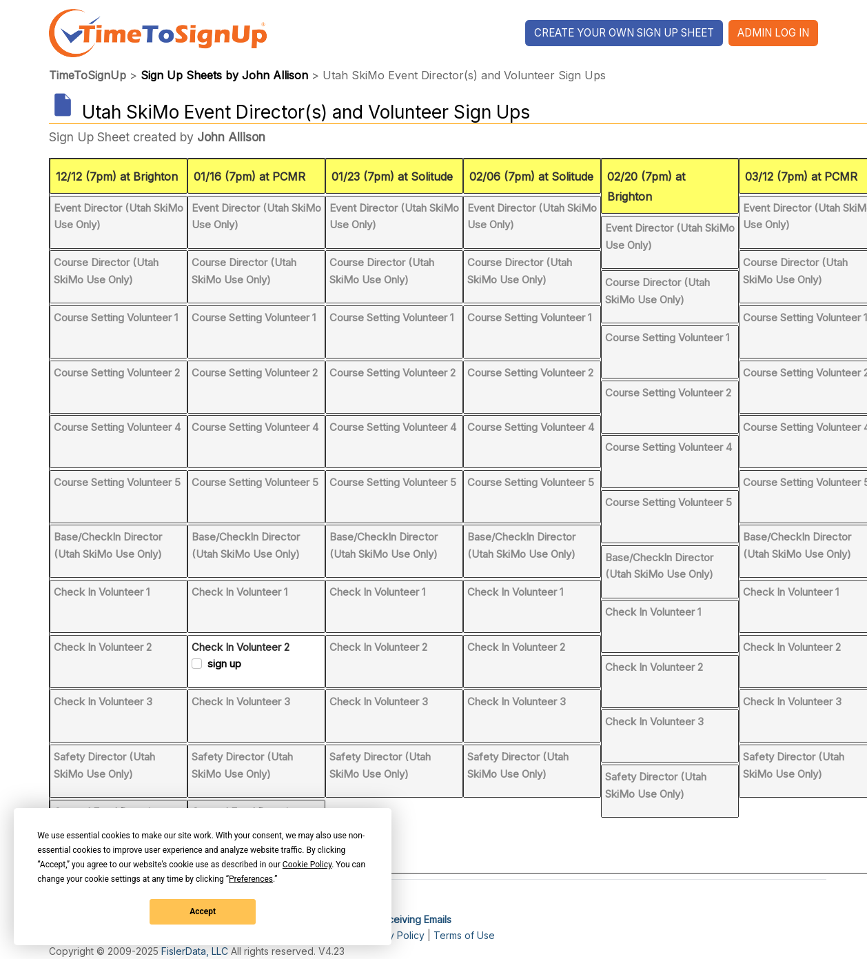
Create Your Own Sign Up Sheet (624, 32)
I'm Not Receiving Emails (396, 919)
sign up (224, 663)
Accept (203, 911)
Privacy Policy (392, 935)
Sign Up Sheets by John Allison (224, 75)
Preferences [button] (251, 879)
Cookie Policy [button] (307, 864)
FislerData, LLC (194, 951)
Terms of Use (464, 935)
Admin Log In (773, 32)
